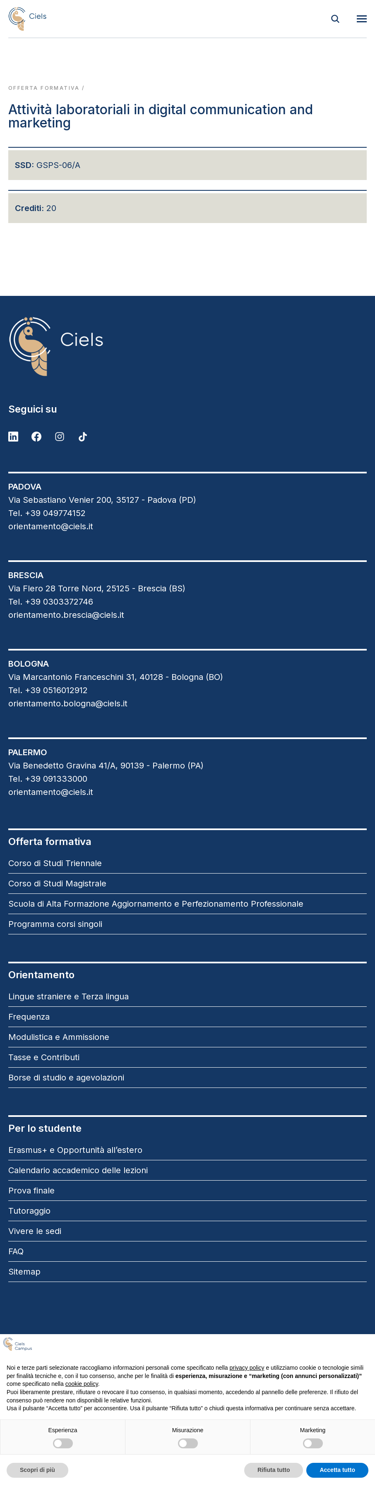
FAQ (16, 1251)
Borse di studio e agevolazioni (66, 1078)
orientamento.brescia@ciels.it (66, 615)
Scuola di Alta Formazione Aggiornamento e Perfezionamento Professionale (155, 904)
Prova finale (31, 1191)
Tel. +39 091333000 (47, 779)
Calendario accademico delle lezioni (78, 1170)
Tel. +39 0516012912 (48, 690)
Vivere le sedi (34, 1231)
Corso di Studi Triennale (55, 863)
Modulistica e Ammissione (58, 1037)
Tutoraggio (29, 1211)
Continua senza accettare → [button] (327, 1347)
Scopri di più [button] (37, 1470)
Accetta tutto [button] (337, 1470)
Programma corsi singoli (55, 924)
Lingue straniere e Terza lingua (68, 996)
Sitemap (24, 1272)
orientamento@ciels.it (50, 526)
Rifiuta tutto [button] (273, 1470)
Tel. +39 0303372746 (50, 602)
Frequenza (29, 1017)
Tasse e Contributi (43, 1057)
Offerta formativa (44, 88)
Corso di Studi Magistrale (57, 883)
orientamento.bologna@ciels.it (67, 703)
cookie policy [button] (81, 1383)
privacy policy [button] (247, 1367)
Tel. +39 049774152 (47, 513)
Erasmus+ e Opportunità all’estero (75, 1150)
